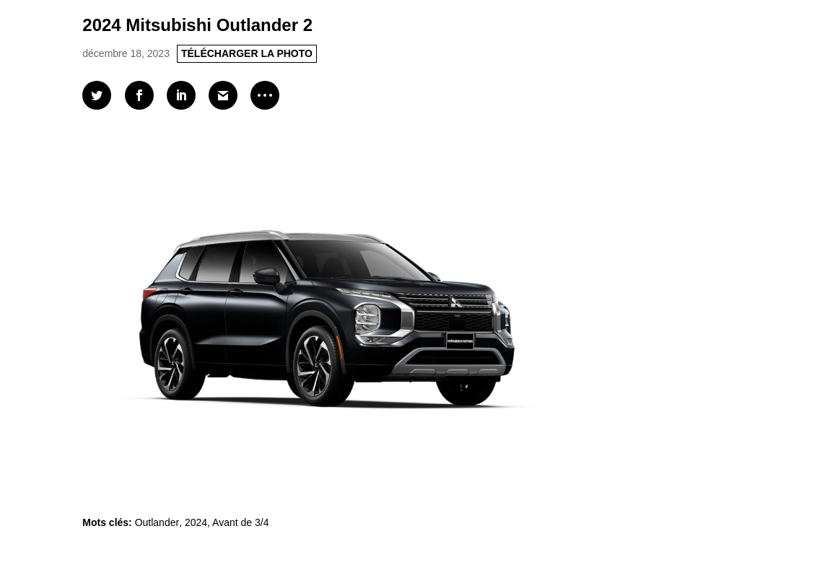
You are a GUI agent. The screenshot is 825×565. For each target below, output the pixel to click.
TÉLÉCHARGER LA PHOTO (247, 53)
